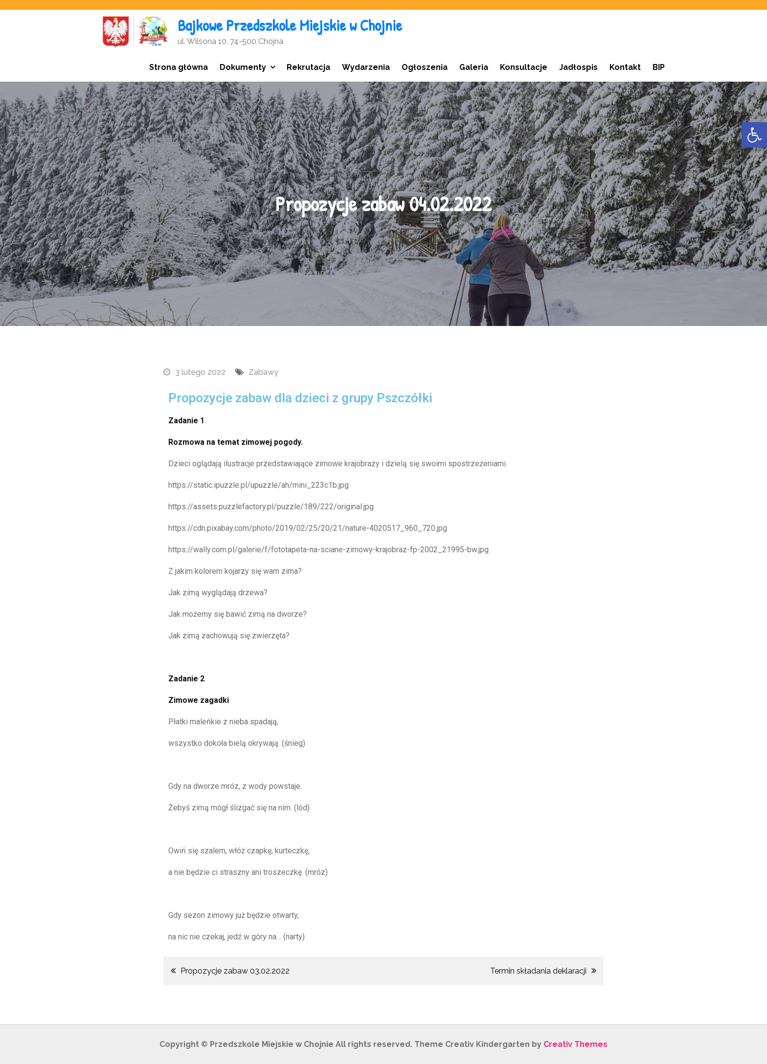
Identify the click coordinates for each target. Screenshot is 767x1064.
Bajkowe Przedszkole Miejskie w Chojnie (290, 25)
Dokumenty (243, 67)
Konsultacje (523, 67)
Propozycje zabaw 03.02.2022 (235, 971)
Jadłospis (578, 67)
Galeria (473, 67)
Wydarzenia (366, 67)
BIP (659, 67)
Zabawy (263, 372)
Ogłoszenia (425, 67)
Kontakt (625, 67)
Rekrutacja (308, 67)
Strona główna (178, 67)
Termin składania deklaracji (538, 971)
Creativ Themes (575, 1044)
